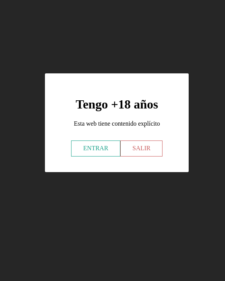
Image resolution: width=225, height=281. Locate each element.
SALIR (141, 148)
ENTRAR (95, 148)
